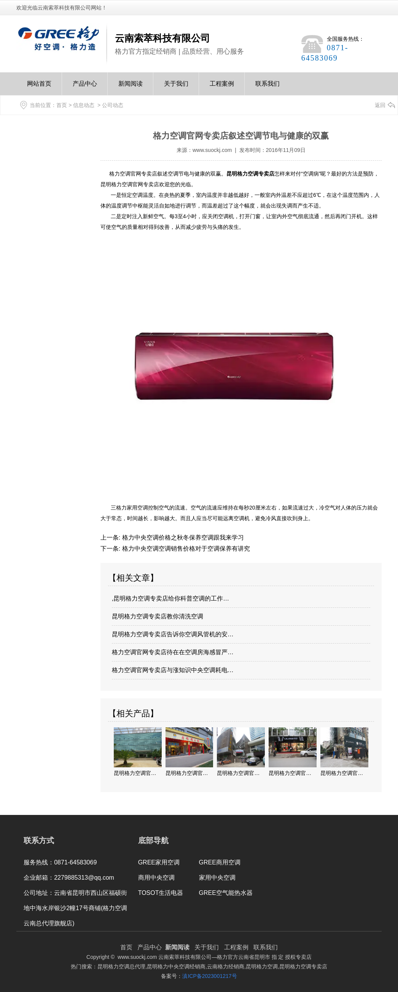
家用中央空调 (217, 877)
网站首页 (39, 87)
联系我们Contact (267, 87)
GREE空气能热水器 (226, 893)
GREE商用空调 (219, 862)
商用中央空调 (156, 877)
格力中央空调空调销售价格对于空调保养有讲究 (185, 548)
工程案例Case (222, 87)
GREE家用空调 (159, 862)
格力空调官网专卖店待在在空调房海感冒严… (173, 652)
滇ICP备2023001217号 (209, 976)
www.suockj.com (212, 150)
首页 (61, 105)
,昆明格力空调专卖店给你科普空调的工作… (170, 598)
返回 (380, 105)
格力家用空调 (132, 508)
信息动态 (83, 105)
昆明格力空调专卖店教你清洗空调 (157, 616)
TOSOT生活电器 (160, 893)
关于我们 (176, 87)
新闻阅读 (130, 87)
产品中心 (85, 87)
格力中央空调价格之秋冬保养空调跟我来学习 (182, 537)
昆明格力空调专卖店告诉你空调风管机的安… (173, 634)
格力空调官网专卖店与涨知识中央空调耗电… (173, 670)
